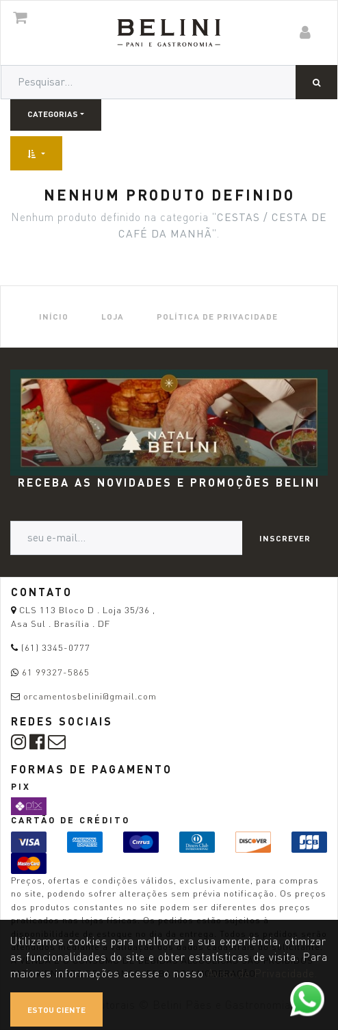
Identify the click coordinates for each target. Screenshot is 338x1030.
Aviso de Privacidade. (262, 973)
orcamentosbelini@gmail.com (90, 696)
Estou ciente (56, 1009)
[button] (36, 153)
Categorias (52, 113)
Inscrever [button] (285, 538)
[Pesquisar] (316, 82)
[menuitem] (54, 316)
